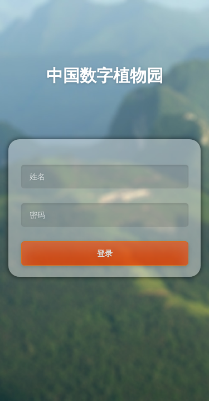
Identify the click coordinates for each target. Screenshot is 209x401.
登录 (105, 253)
